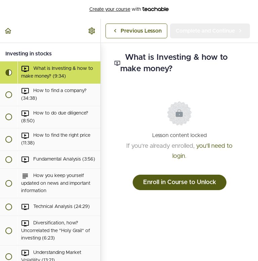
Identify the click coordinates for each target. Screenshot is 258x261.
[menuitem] (92, 31)
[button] (8, 31)
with (129, 9)
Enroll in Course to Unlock (179, 182)
